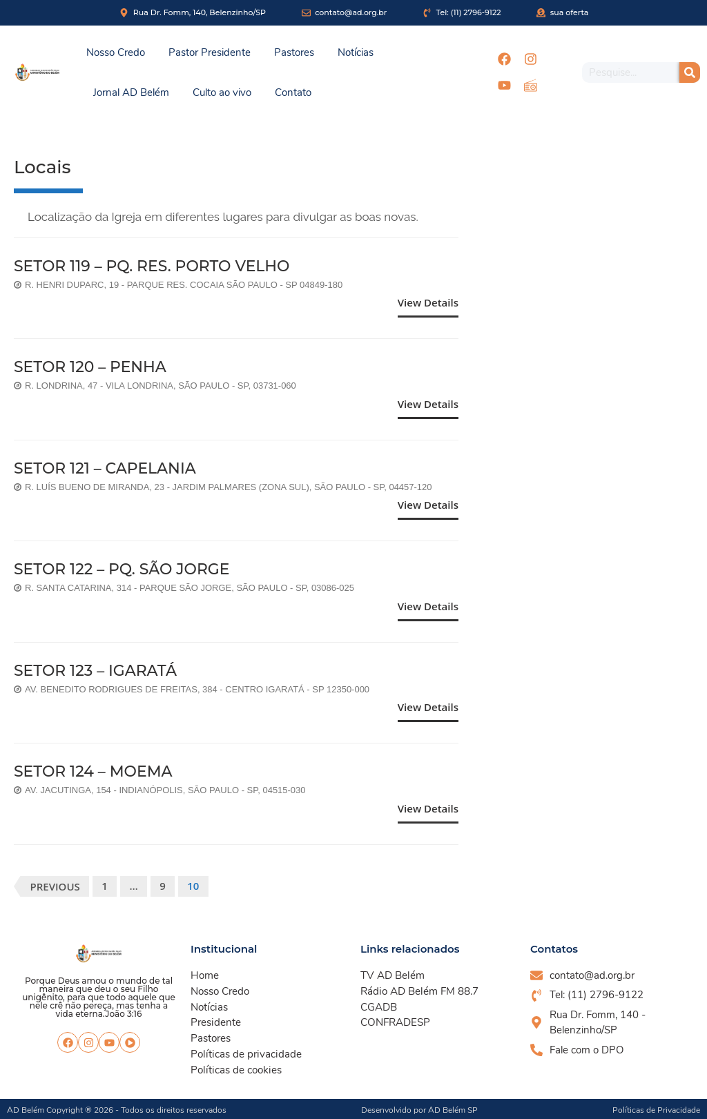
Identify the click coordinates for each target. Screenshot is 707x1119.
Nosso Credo (115, 52)
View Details (428, 302)
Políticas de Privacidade (656, 1107)
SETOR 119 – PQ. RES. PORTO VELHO (152, 266)
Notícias (356, 52)
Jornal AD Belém (131, 92)
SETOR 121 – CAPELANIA (105, 468)
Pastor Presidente (209, 52)
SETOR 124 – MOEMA (93, 771)
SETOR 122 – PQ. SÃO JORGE (122, 569)
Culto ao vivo (222, 92)
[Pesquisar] (689, 72)
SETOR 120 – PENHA (90, 367)
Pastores (294, 52)
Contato (293, 92)
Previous (55, 886)
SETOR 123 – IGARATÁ (95, 670)
